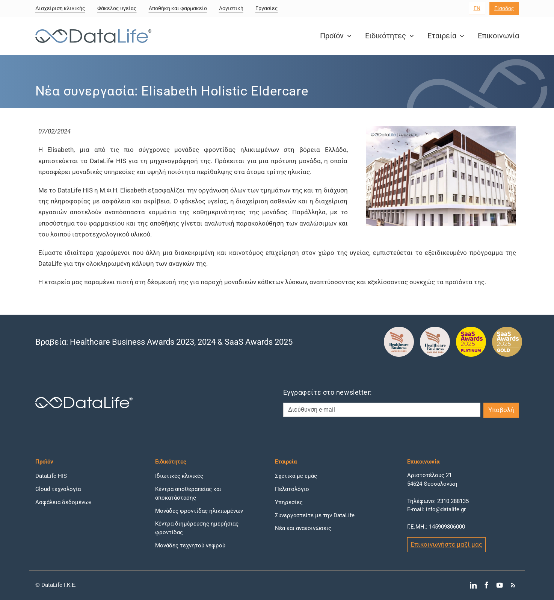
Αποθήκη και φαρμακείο (178, 8)
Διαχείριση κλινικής (60, 8)
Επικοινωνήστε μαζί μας (446, 544)
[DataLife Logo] (91, 36)
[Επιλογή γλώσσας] (477, 8)
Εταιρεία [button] (446, 36)
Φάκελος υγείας (117, 8)
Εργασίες (266, 8)
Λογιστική (231, 8)
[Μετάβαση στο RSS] (513, 585)
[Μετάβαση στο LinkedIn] (473, 585)
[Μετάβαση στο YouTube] (500, 585)
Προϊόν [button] (336, 36)
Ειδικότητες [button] (390, 36)
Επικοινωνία (498, 36)
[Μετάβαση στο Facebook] (486, 585)
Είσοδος (504, 8)
